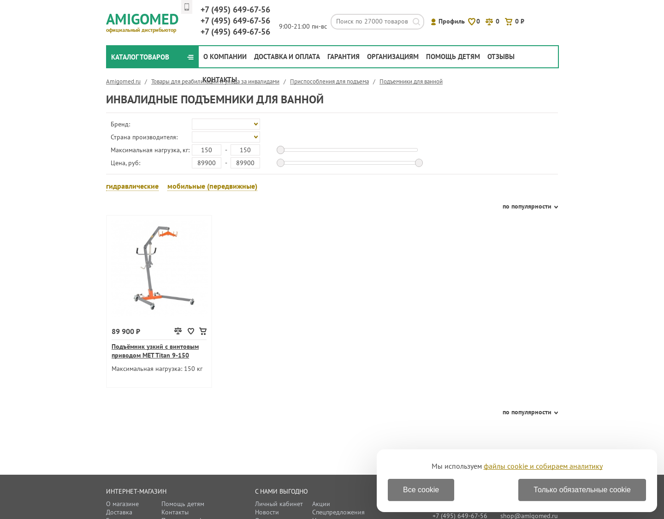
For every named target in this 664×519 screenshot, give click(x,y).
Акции (321, 504)
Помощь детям (453, 56)
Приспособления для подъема (329, 81)
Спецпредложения (338, 512)
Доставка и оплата (287, 56)
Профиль (452, 21)
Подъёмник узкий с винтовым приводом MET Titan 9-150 (155, 350)
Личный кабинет (279, 504)
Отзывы (501, 56)
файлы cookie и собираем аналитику (543, 466)
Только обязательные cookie (582, 490)
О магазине (122, 504)
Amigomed (146, 21)
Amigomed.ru (123, 81)
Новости (267, 512)
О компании (225, 56)
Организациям (393, 56)
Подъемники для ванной (411, 81)
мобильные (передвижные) (212, 186)
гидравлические (132, 186)
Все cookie (421, 490)
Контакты (219, 79)
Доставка (119, 512)
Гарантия (343, 56)
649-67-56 (235, 9)
